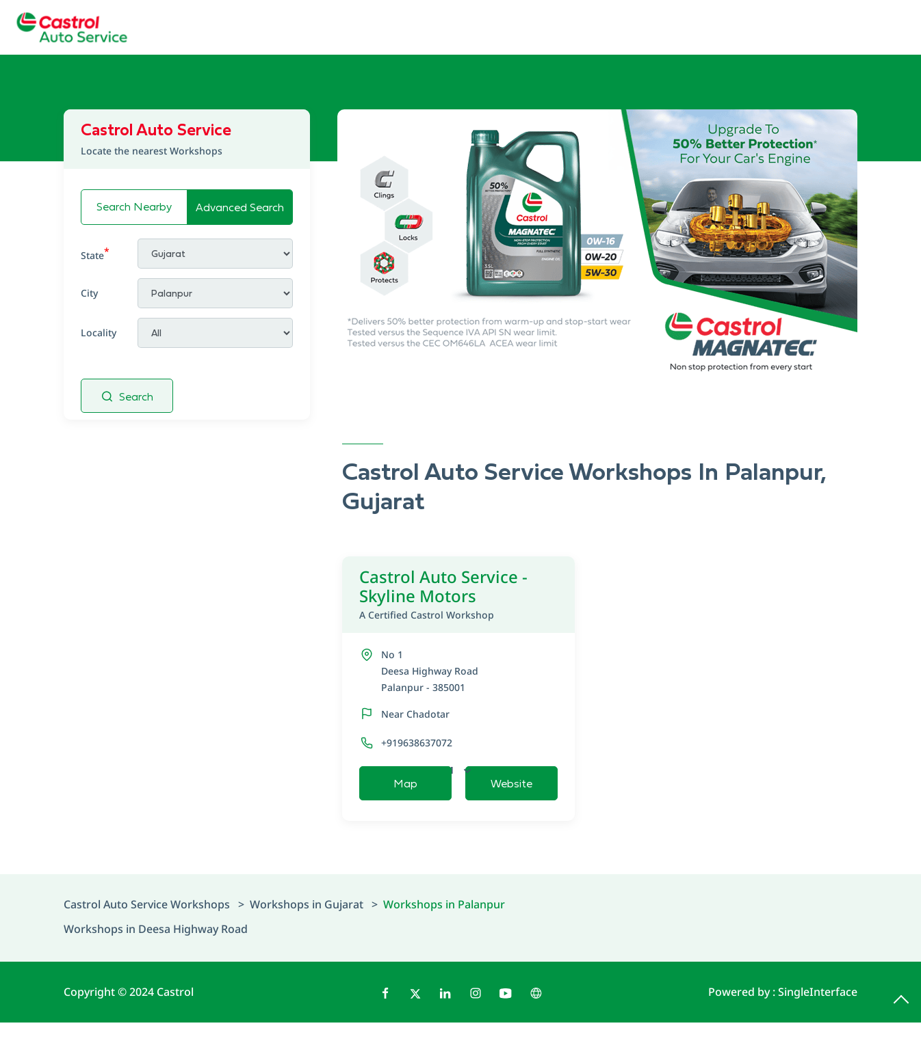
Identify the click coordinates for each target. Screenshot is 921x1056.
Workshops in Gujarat (306, 937)
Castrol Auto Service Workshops (148, 937)
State (95, 253)
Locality (98, 332)
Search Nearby (134, 206)
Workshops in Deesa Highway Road (156, 962)
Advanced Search (240, 207)
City (89, 292)
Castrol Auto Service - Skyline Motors (458, 594)
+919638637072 (416, 742)
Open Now (505, 769)
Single (817, 1025)
